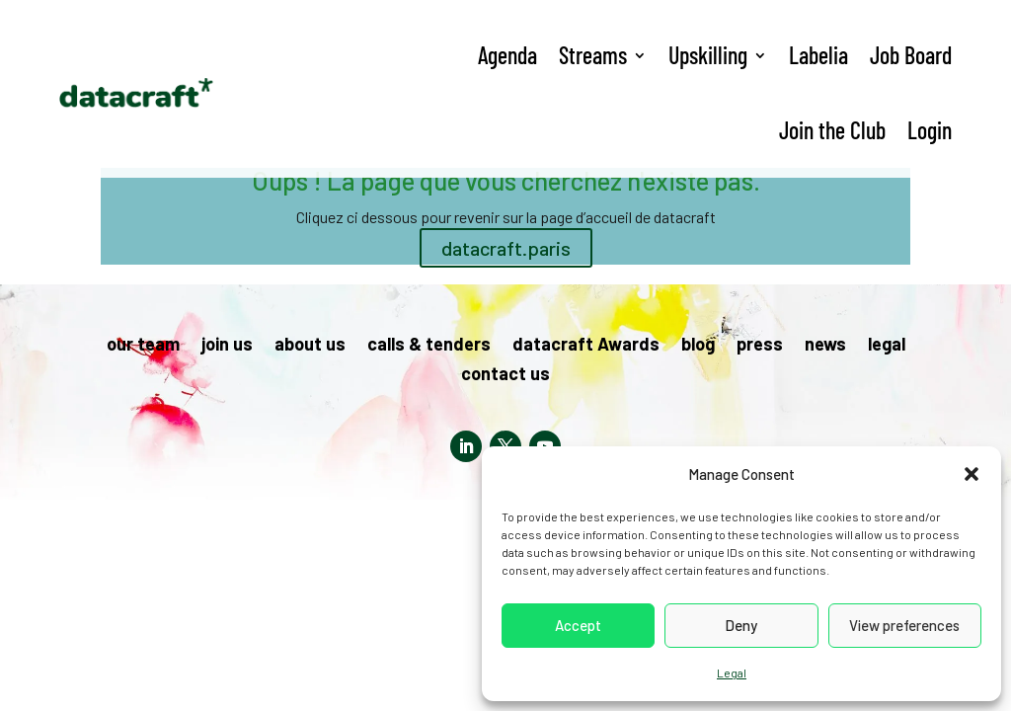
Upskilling (707, 54)
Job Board (911, 54)
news (825, 346)
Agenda (507, 54)
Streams (593, 54)
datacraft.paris (506, 248)
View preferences (904, 625)
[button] (971, 474)
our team (143, 346)
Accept (578, 625)
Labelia (818, 54)
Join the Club (832, 130)
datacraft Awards (586, 346)
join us (227, 346)
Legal (731, 672)
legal (886, 346)
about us (310, 346)
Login (929, 130)
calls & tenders (429, 346)
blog (698, 346)
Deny (741, 625)
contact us (505, 375)
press (760, 346)
